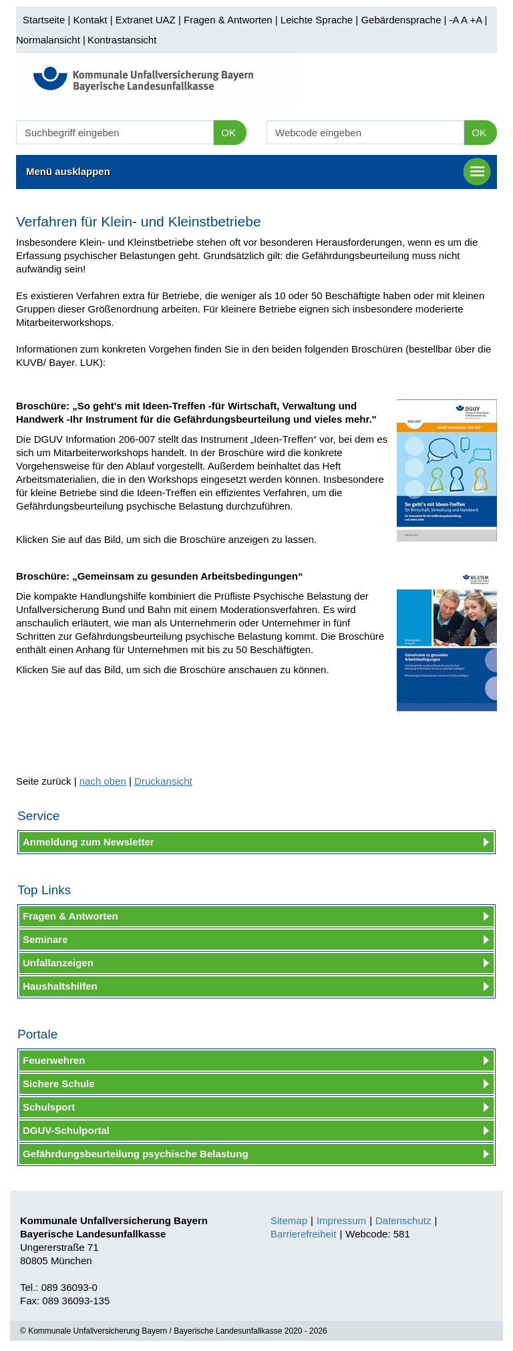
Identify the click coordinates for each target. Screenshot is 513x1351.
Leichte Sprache (317, 19)
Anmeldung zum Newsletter (88, 841)
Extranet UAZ (146, 19)
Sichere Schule (59, 1083)
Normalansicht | (51, 39)
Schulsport (49, 1107)
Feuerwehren (54, 1060)
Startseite (44, 19)
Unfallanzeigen (58, 962)
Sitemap (289, 1220)
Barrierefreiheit (303, 1233)
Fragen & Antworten (228, 19)
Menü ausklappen (258, 171)
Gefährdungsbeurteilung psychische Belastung (135, 1153)
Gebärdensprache (401, 19)
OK (228, 132)
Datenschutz (403, 1220)
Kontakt (90, 19)
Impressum (341, 1220)
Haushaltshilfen (60, 986)
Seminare (45, 939)
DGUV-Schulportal (66, 1130)
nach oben (102, 781)
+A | (477, 19)
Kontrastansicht (122, 39)
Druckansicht (163, 781)
